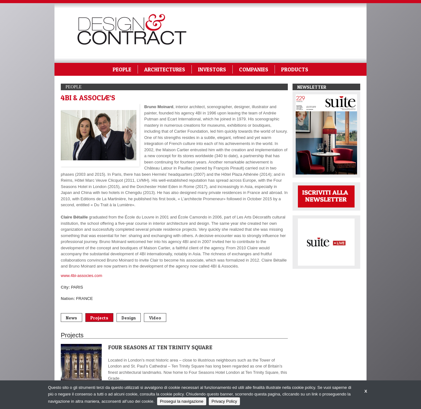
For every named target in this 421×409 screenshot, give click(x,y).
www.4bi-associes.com (81, 275)
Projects (99, 317)
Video (155, 317)
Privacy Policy (224, 401)
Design (129, 317)
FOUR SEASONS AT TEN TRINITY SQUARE (160, 347)
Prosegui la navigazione (181, 401)
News (71, 317)
